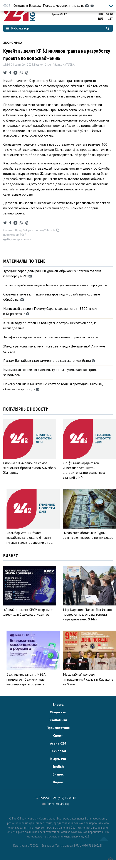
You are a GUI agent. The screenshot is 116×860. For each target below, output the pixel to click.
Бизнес (58, 774)
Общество (58, 712)
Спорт (58, 735)
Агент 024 (58, 743)
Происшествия (58, 727)
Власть (58, 704)
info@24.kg (62, 804)
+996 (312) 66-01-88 (63, 798)
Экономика (12, 43)
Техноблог (58, 751)
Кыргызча (58, 758)
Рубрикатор (17, 28)
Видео (58, 782)
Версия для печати (17, 239)
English (58, 766)
